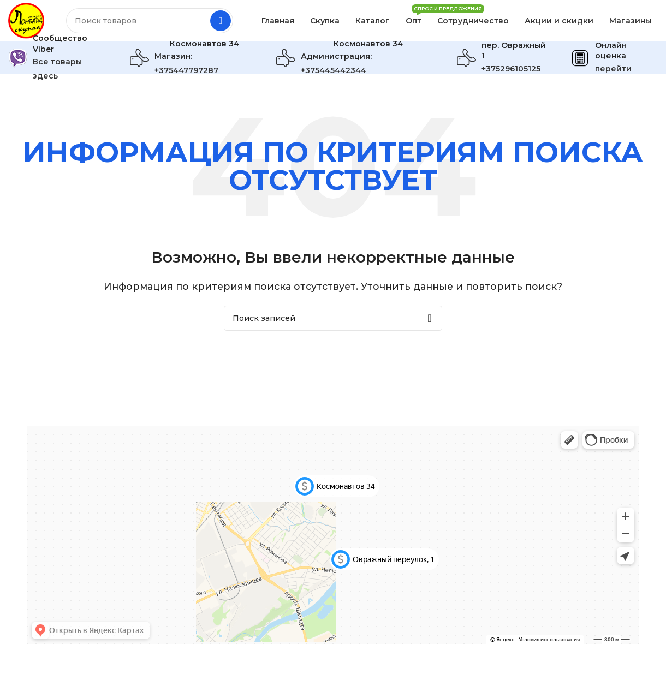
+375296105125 (510, 71)
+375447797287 (186, 72)
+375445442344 (333, 72)
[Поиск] (150, 21)
